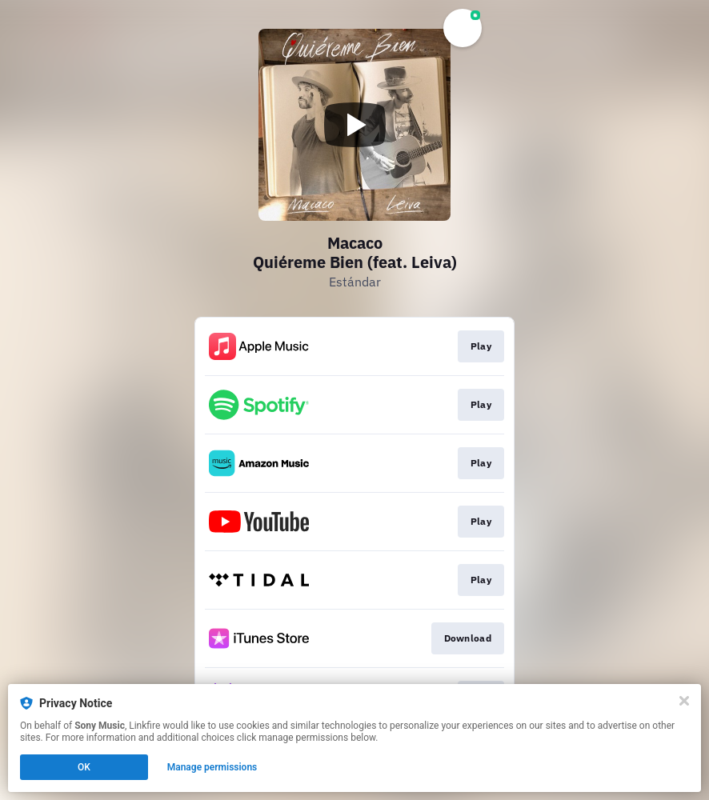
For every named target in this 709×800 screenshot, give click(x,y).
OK (84, 767)
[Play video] (354, 124)
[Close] (684, 701)
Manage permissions (212, 767)
